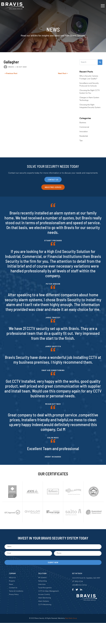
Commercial (84, 127)
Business (82, 123)
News (11, 585)
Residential (83, 136)
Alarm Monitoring (44, 598)
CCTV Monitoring (44, 605)
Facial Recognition (45, 588)
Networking (42, 581)
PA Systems (42, 578)
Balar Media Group (71, 618)
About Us (12, 578)
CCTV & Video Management (48, 591)
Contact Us (13, 588)
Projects (12, 581)
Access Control (44, 595)
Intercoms (42, 585)
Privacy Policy (14, 595)
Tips (81, 141)
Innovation (83, 132)
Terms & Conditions (16, 591)
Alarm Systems (43, 601)
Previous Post (11, 73)
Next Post (62, 73)
